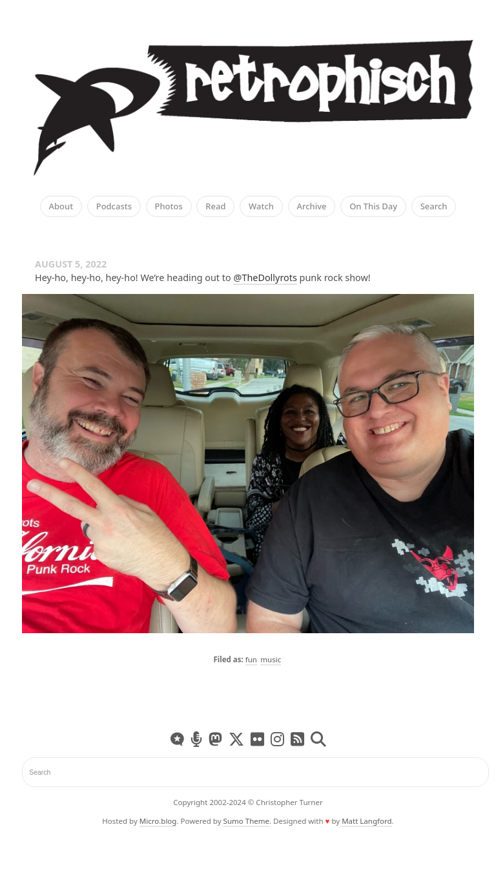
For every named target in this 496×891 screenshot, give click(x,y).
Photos (169, 207)
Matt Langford (366, 821)
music (270, 659)
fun (251, 659)
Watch (261, 207)
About (61, 207)
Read (215, 207)
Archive (312, 207)
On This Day (373, 207)
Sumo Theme (246, 821)
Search (434, 207)
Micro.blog (158, 821)
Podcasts (114, 207)
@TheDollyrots (264, 277)
